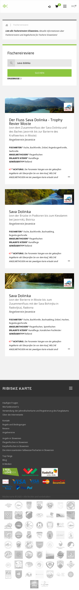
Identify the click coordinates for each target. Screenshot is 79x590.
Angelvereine (8, 432)
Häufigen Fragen (10, 402)
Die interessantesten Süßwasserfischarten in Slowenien (28, 450)
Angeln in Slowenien (11, 438)
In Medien (7, 464)
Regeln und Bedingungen (14, 424)
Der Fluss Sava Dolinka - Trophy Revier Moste (36, 121)
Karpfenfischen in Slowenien (15, 446)
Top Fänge (7, 456)
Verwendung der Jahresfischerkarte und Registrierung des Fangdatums (35, 410)
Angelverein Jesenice (22, 139)
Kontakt (6, 420)
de (73, 6)
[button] (69, 177)
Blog (4, 460)
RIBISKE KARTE (17, 388)
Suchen (39, 72)
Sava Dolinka (20, 211)
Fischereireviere (20, 24)
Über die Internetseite (12, 414)
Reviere (5, 428)
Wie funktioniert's (10, 406)
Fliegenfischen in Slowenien (15, 442)
